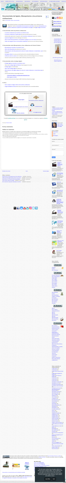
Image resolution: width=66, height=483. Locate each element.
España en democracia (56, 357)
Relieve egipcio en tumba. (12, 77)
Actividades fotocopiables (56, 384)
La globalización (55, 360)
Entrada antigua (46, 171)
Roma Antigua (59, 250)
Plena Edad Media (55, 295)
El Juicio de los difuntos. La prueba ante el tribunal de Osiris (18, 75)
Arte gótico (54, 303)
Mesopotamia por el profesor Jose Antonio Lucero (14, 47)
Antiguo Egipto (8, 66)
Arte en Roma (54, 284)
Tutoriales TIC (54, 439)
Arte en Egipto (54, 279)
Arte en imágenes (55, 394)
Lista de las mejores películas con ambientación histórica (59, 164)
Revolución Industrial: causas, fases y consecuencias (60, 211)
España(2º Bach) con (58, 40)
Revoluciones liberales (56, 334)
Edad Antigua (54, 403)
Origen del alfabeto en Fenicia (10, 86)
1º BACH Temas (54, 368)
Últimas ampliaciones (54, 1)
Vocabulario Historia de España (57, 443)
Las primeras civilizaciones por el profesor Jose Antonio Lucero (17, 32)
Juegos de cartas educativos (57, 422)
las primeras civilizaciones (28, 36)
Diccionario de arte (55, 399)
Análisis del (39, 462)
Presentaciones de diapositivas (57, 432)
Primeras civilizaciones (56, 275)
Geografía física (55, 414)
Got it (54, 479)
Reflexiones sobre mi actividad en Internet (41, 465)
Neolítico (53, 268)
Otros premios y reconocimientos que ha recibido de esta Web (13, 472)
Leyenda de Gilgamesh (9, 37)
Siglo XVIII (53, 316)
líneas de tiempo (55, 448)
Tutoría (53, 441)
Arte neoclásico (54, 325)
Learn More (47, 479)
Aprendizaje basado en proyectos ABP (56, 390)
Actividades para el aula (56, 388)
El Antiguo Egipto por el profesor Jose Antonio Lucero (15, 63)
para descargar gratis (58, 42)
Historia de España (55, 418)
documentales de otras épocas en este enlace (25, 26)
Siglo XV (53, 308)
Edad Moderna (54, 407)
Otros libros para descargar (58, 57)
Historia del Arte (55, 419)
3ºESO (57, 26)
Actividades (35, 1)
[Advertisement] (25, 194)
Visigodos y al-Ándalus (56, 296)
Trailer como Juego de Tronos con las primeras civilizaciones (16, 41)
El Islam (53, 293)
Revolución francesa (55, 328)
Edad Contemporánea (56, 405)
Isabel (54, 133)
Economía (53, 402)
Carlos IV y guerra (55, 329)
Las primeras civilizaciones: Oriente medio (13, 34)
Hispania (53, 287)
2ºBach (60, 26)
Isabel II (53, 337)
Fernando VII (54, 331)
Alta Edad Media (55, 292)
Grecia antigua (54, 280)
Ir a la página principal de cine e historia (20, 106)
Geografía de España (55, 413)
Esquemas (54, 411)
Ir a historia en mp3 (38, 106)
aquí (42, 70)
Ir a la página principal (37, 112)
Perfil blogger (59, 126)
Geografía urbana (55, 417)
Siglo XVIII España (55, 317)
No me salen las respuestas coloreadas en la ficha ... (12, 181)
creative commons (42, 457)
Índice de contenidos (20, 113)
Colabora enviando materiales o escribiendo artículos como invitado (57, 109)
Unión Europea (54, 354)
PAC (55, 26)
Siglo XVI (53, 312)
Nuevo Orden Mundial (56, 358)
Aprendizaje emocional (56, 391)
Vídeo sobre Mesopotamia (10, 49)
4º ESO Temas (54, 380)
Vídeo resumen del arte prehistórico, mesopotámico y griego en (21, 39)
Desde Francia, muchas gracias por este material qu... (12, 176)
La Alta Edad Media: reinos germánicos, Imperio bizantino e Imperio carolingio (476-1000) (60, 201)
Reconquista (54, 297)
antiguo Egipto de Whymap (16, 65)
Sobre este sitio (9, 1)
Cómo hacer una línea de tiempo (60, 191)
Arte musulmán (55, 300)
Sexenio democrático (56, 338)
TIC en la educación (55, 438)
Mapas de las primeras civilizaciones (59, 231)
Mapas (53, 427)
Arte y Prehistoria (55, 270)
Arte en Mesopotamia (56, 276)
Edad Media (54, 406)
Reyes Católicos (55, 309)
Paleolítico (53, 267)
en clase (40, 466)
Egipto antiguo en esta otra (40, 27)
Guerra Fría (59, 182)
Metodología (43, 1)
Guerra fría (54, 353)
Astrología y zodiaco (9, 54)
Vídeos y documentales (15, 20)
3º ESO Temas (54, 379)
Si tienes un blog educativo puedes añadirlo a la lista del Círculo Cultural (57, 112)
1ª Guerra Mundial (55, 341)
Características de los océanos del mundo (60, 222)
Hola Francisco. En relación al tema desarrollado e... (11, 179)
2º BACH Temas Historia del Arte (57, 371)
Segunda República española (57, 346)
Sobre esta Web (60, 125)
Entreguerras (54, 345)
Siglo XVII (53, 313)
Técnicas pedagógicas (56, 442)
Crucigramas (54, 398)
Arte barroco (54, 320)
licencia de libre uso (57, 41)
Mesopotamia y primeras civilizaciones (36, 100)
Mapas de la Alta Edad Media (60, 241)
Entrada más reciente (6, 171)
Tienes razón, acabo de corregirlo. (8, 180)
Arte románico (54, 301)
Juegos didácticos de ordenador (57, 423)
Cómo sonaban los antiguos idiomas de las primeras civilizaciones (17, 84)
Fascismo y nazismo (55, 349)
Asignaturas (19, 1)
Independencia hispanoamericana (55, 333)
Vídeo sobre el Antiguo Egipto (10, 68)
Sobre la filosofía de (39, 464)
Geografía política (55, 415)
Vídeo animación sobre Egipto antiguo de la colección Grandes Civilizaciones (23, 70)
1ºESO (53, 26)
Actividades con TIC (55, 383)
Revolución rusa (55, 342)
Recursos (27, 1)
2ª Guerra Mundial (55, 350)
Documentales (8, 20)
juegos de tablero (55, 447)
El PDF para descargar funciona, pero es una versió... (11, 177)
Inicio (2, 1)
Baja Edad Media (55, 299)
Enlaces (53, 410)
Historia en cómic (55, 421)
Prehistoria (54, 431)
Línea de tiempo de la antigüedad (60, 173)
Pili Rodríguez (55, 135)
